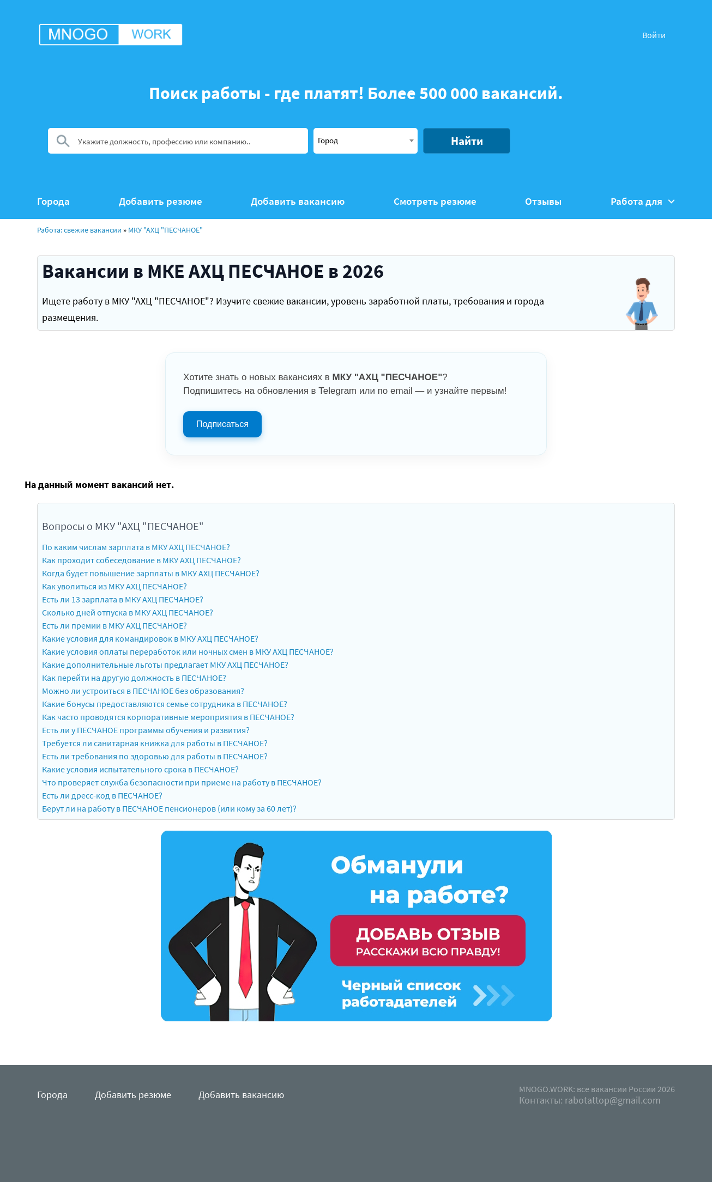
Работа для (643, 201)
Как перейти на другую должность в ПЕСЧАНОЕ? (134, 677)
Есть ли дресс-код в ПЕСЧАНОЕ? (102, 795)
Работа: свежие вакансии (79, 230)
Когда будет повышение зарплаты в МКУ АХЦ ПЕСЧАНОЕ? (151, 573)
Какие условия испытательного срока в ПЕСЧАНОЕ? (140, 769)
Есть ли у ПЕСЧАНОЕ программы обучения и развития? (146, 729)
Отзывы (543, 201)
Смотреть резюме (435, 201)
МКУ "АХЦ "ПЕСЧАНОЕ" (165, 230)
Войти (654, 34)
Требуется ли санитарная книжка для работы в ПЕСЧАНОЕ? (155, 743)
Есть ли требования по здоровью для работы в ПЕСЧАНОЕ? (155, 756)
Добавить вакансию (298, 201)
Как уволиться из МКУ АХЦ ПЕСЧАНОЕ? (114, 586)
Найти (467, 140)
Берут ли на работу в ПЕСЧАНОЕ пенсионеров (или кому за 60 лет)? (169, 808)
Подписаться (222, 424)
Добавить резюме (160, 201)
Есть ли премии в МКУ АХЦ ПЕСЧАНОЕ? (114, 625)
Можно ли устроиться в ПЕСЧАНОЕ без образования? (143, 690)
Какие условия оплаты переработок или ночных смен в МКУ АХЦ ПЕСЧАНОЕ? (188, 651)
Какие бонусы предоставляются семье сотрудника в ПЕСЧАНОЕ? (164, 703)
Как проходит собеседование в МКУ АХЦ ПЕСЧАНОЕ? (141, 560)
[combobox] (365, 141)
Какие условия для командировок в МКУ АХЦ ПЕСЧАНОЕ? (150, 638)
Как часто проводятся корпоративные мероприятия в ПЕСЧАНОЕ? (168, 716)
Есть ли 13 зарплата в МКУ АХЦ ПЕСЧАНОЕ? (122, 599)
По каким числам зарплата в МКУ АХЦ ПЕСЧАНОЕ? (136, 546)
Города (53, 201)
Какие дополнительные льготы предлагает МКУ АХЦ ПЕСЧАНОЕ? (165, 664)
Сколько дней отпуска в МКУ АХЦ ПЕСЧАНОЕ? (127, 612)
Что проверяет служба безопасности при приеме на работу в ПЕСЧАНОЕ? (182, 782)
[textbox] (365, 140)
